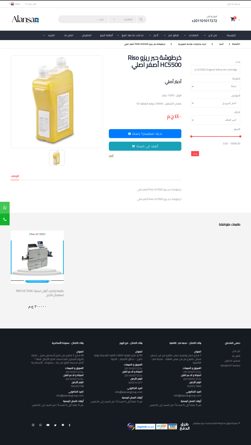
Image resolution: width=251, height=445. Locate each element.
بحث (238, 62)
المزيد (51, 35)
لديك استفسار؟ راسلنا (145, 134)
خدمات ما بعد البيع (133, 35)
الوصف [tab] (15, 176)
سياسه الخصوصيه (230, 365)
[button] (235, 19)
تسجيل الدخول (233, 4)
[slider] (191, 137)
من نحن (212, 35)
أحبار (156, 35)
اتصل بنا (69, 35)
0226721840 (194, 386)
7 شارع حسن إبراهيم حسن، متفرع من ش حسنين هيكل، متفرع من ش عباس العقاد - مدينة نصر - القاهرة (175, 359)
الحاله (237, 112)
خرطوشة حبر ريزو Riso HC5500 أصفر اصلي (144, 44)
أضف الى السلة (145, 146)
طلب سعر (32, 4)
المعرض (86, 35)
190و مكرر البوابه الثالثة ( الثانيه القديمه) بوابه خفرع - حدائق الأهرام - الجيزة (118, 357)
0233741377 (135, 382)
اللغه (15, 4)
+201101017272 (192, 372)
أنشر (111, 156)
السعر (237, 129)
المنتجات (193, 35)
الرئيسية (231, 35)
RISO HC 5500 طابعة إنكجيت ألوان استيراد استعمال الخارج (40, 293)
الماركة (236, 79)
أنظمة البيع (106, 35)
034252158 (77, 386)
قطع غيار (173, 35)
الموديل (235, 96)
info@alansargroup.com (187, 395)
